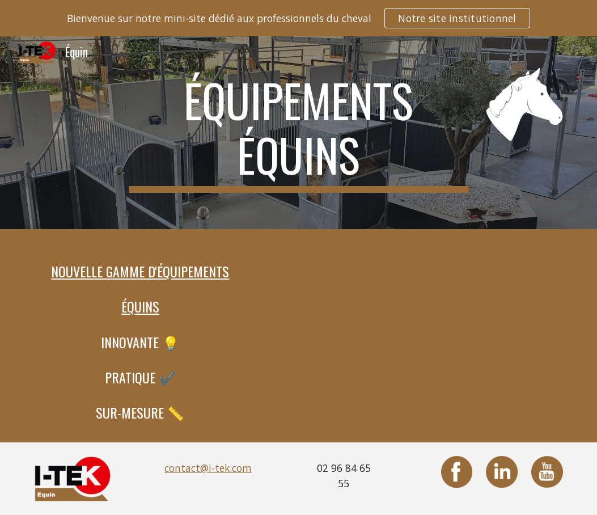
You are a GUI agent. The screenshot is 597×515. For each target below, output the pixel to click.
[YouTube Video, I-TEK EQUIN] (434, 330)
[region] (298, 18)
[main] (298, 132)
